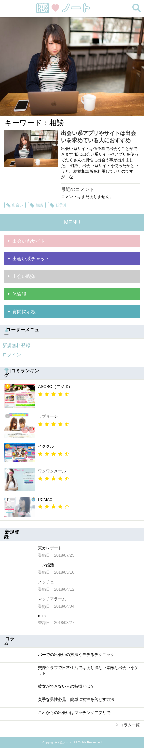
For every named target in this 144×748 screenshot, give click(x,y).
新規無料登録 (16, 345)
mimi (42, 616)
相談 (39, 205)
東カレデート (50, 548)
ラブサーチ (48, 416)
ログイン (11, 354)
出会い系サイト (28, 241)
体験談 (19, 294)
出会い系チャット (31, 258)
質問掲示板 (24, 311)
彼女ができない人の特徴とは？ (66, 686)
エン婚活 (46, 565)
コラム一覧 (130, 725)
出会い (17, 205)
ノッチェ (46, 582)
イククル (46, 446)
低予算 (61, 205)
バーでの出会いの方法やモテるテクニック (76, 654)
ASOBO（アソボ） (55, 386)
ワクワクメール (52, 471)
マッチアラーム (52, 599)
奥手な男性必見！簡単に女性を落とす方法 (76, 699)
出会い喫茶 (24, 276)
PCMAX (45, 499)
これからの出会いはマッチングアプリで (74, 712)
